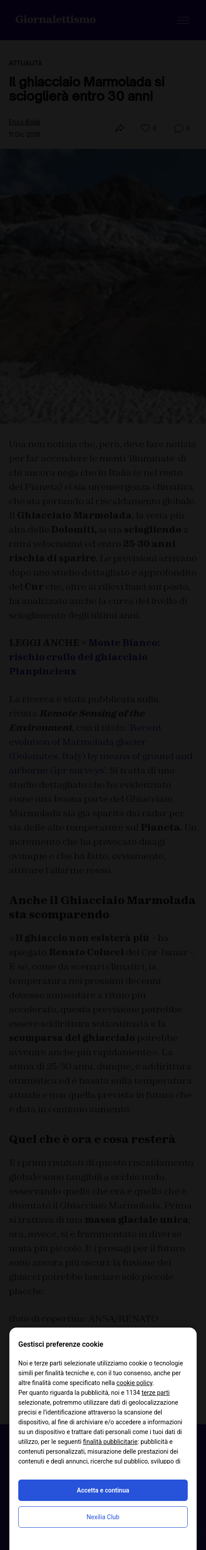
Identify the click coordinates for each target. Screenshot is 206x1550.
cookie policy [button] (134, 1382)
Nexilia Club (103, 1517)
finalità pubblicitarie (110, 1441)
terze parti (155, 1392)
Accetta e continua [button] (103, 1490)
